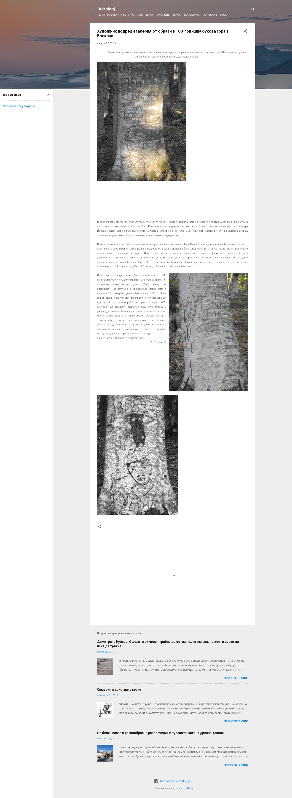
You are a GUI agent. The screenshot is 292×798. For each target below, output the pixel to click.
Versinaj (107, 9)
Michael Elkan (187, 788)
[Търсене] (253, 10)
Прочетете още (236, 678)
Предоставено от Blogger (172, 781)
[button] (245, 32)
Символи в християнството (119, 689)
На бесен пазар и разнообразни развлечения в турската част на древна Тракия (160, 733)
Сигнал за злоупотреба (19, 106)
